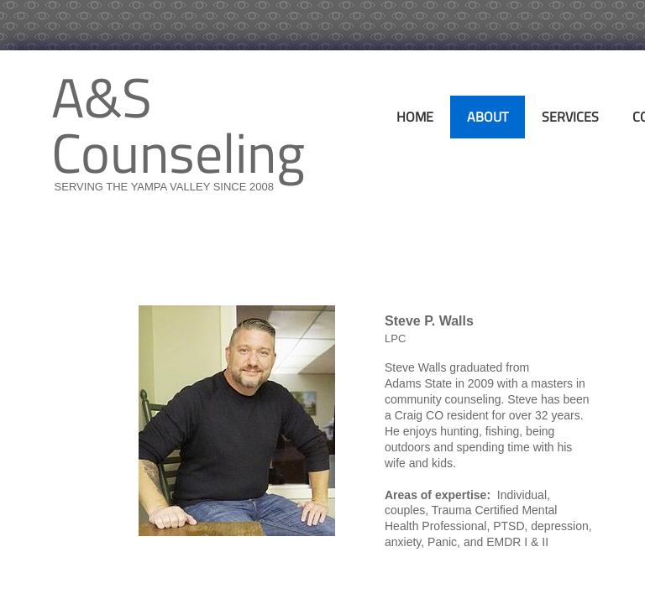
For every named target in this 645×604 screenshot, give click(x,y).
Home (414, 117)
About (487, 117)
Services (570, 117)
